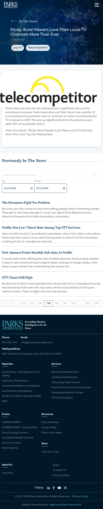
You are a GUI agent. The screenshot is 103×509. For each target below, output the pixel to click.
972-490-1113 (9, 342)
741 (65, 303)
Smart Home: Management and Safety (20, 374)
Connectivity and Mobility (17, 391)
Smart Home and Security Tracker (71, 387)
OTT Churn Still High (17, 277)
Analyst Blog (48, 427)
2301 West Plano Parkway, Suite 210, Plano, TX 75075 (32, 354)
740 (57, 303)
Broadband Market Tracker (68, 393)
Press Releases (50, 422)
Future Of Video (11, 443)
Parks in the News (51, 433)
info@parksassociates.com (36, 342)
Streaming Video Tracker (66, 382)
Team (56, 465)
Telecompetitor (38, 48)
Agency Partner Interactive (65, 505)
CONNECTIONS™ (11, 422)
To (3, 181)
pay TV (17, 48)
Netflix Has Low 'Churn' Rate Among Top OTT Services (41, 227)
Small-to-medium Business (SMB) (21, 396)
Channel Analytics (62, 398)
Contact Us (59, 470)
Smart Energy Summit (15, 433)
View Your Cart (50, 452)
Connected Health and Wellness (21, 386)
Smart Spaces (10, 448)
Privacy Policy (61, 475)
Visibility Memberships (65, 377)
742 (73, 303)
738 (40, 303)
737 (32, 303)
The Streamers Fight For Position (26, 202)
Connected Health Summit (17, 438)
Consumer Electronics (15, 381)
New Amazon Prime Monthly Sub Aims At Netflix (37, 252)
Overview (7, 473)
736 (23, 303)
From (37, 181)
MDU (4, 401)
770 (96, 303)
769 (87, 303)
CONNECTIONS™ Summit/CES (19, 427)
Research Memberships (65, 372)
